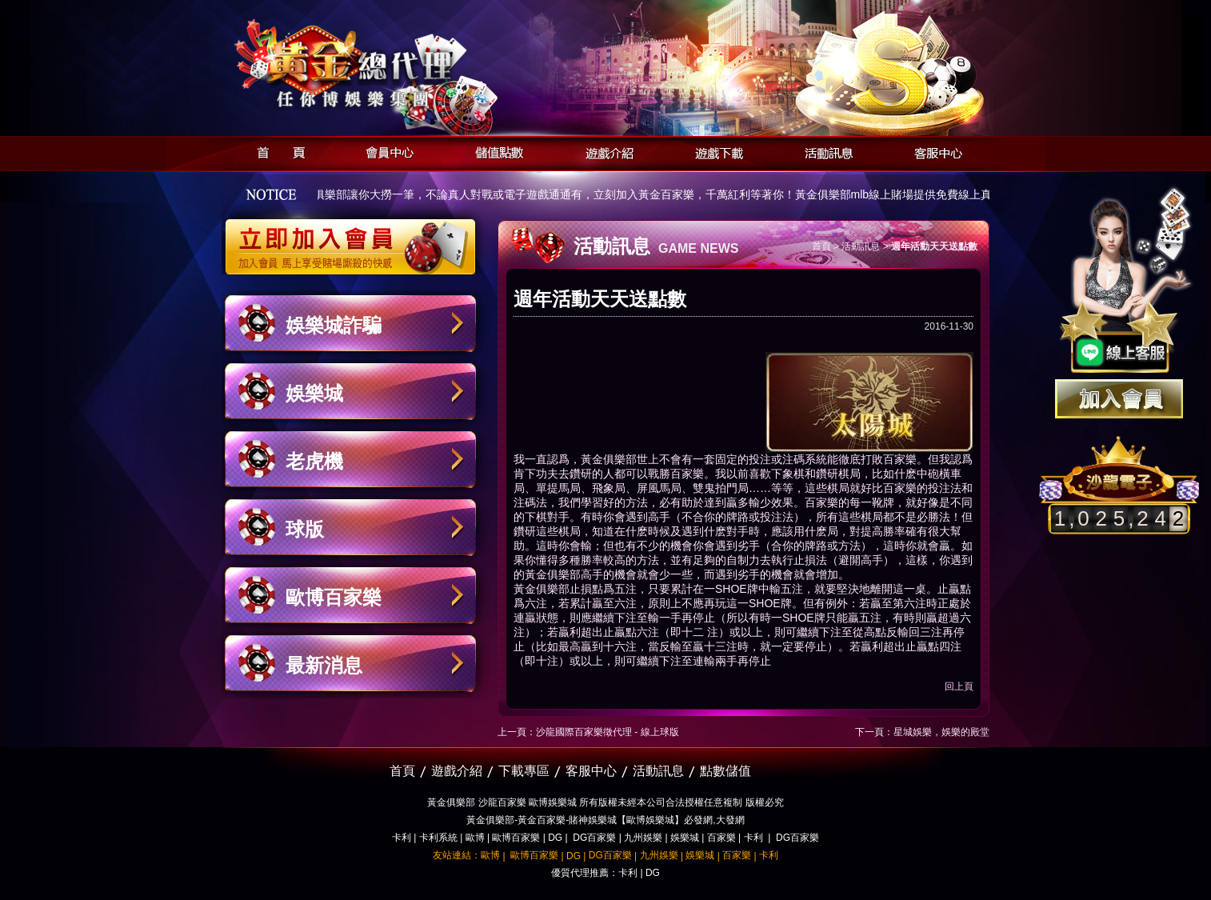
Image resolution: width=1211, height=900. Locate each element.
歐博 (475, 837)
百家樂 (721, 837)
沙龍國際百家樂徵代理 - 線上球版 (607, 732)
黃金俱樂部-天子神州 (392, 64)
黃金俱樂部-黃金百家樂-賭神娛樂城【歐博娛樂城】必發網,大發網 (605, 820)
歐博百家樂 (334, 597)
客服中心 (934, 150)
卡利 (401, 837)
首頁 (276, 150)
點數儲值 (725, 771)
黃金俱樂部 (609, 459)
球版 (305, 529)
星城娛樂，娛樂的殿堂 (941, 732)
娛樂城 (314, 393)
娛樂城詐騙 (334, 325)
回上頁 (959, 686)
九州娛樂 (643, 837)
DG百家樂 (594, 837)
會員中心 (386, 150)
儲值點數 (495, 150)
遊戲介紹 (605, 150)
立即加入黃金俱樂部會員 (356, 238)
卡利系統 (438, 837)
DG (555, 837)
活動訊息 (824, 150)
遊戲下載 (714, 150)
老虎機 (314, 461)
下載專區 (524, 771)
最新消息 (324, 665)
